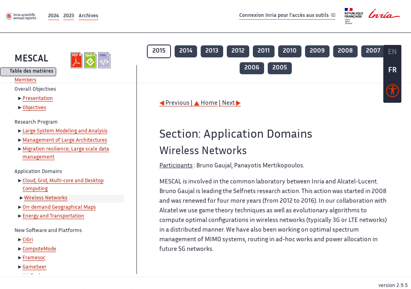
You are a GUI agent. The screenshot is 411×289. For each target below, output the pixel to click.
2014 (185, 51)
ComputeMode (39, 249)
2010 (290, 51)
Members (25, 80)
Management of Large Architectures (64, 140)
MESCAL (31, 59)
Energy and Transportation (53, 216)
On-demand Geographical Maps (59, 207)
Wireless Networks (45, 198)
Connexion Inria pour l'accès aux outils (287, 16)
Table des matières (31, 72)
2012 (238, 51)
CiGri (27, 240)
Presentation (37, 98)
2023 (68, 16)
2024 (53, 16)
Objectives (34, 108)
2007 (373, 51)
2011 (264, 51)
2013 (212, 51)
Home (206, 103)
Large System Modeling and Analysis (65, 131)
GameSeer (34, 267)
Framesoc (33, 258)
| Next (230, 103)
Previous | (176, 103)
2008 (345, 51)
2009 (317, 51)
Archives (88, 16)
